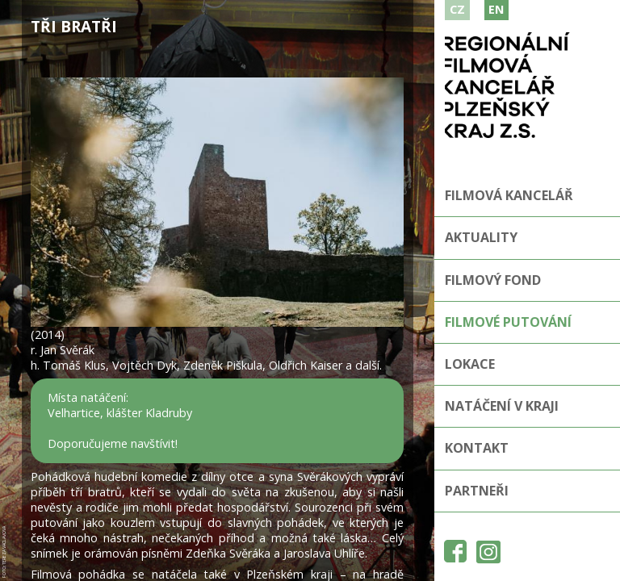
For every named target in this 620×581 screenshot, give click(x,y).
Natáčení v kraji (502, 406)
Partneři (477, 490)
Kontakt (477, 448)
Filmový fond (493, 280)
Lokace (470, 364)
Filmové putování (508, 322)
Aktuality (481, 237)
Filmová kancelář (509, 195)
